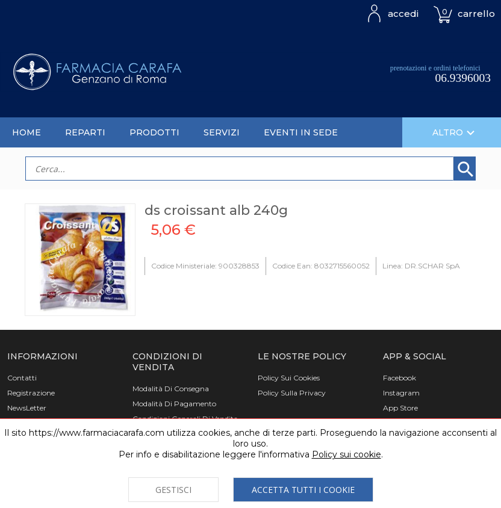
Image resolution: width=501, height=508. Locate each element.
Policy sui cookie (346, 454)
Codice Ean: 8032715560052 (321, 265)
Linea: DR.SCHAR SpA (421, 265)
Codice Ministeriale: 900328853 (205, 265)
